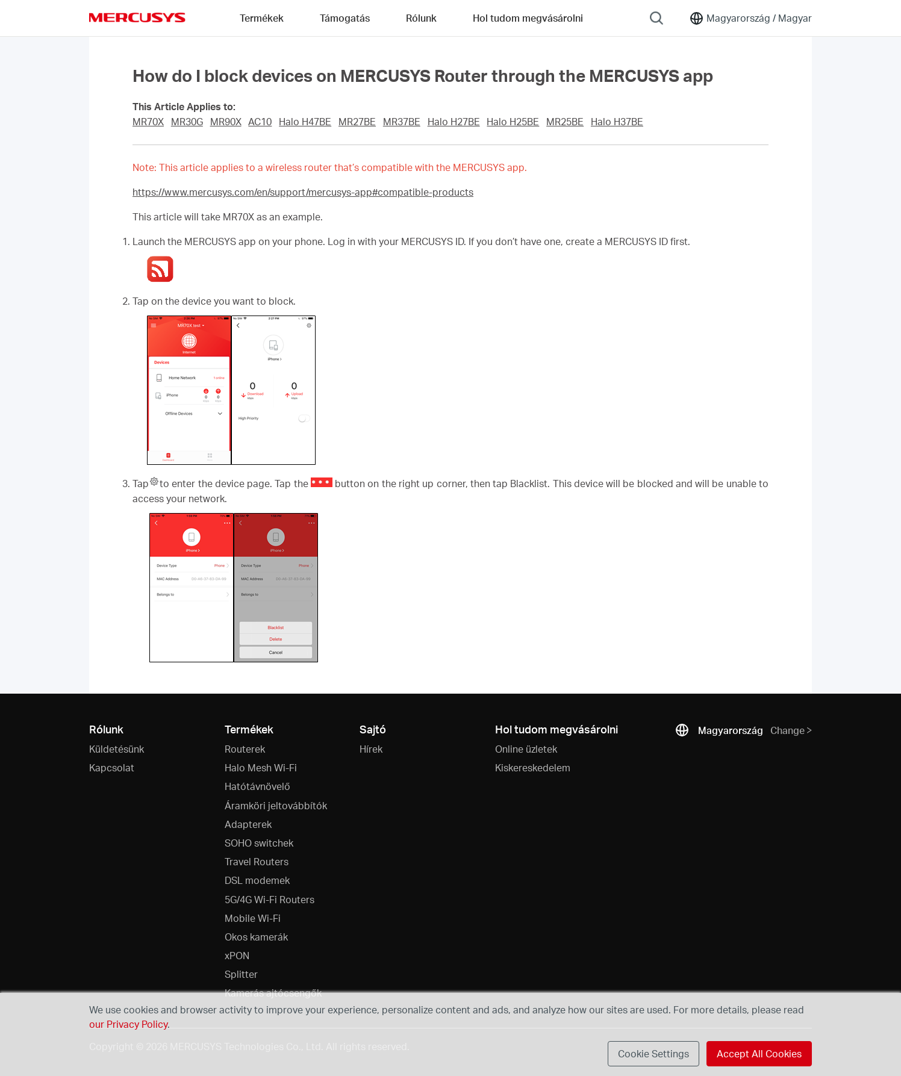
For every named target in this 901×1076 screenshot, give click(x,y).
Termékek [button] (262, 17)
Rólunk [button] (421, 17)
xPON (237, 955)
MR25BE (565, 122)
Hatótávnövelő (257, 786)
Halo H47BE (305, 122)
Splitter (241, 974)
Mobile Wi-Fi (253, 918)
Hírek (371, 748)
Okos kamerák (256, 936)
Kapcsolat (111, 767)
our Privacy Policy (128, 1024)
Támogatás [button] (345, 17)
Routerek (245, 748)
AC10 (260, 122)
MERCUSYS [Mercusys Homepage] (137, 17)
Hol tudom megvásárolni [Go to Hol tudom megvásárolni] (528, 17)
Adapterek (248, 824)
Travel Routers (256, 861)
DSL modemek (257, 880)
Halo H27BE (454, 122)
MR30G (187, 122)
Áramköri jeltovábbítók (276, 805)
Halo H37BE (617, 122)
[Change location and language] (750, 18)
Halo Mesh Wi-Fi (261, 767)
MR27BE (357, 122)
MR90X (226, 122)
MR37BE (401, 122)
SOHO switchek (259, 842)
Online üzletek (526, 748)
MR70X (148, 122)
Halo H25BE (513, 122)
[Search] (656, 18)
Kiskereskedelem (532, 767)
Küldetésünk (116, 748)
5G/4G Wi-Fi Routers (269, 899)
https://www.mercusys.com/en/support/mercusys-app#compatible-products (302, 192)
